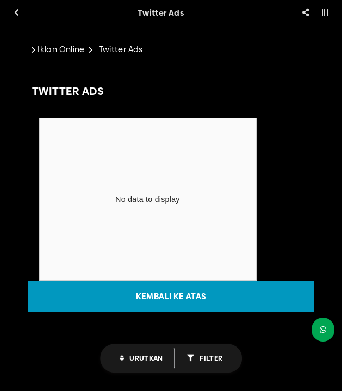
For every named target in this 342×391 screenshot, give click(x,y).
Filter (210, 358)
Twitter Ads (121, 49)
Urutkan (145, 358)
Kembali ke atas (171, 296)
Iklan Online (61, 49)
